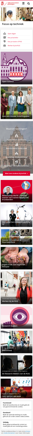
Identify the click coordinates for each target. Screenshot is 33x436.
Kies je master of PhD (12, 41)
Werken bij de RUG (11, 45)
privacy (27, 431)
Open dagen (9, 33)
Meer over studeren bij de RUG (16, 173)
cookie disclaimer (9, 433)
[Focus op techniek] (16, 17)
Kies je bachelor (10, 37)
